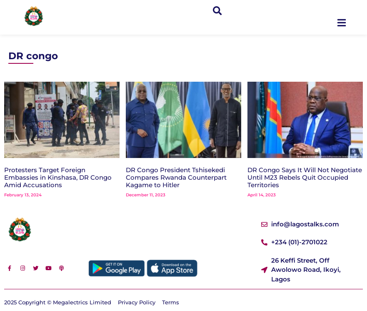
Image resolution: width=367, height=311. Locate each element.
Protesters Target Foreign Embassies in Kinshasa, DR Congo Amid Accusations (58, 177)
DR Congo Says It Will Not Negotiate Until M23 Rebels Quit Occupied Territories (304, 177)
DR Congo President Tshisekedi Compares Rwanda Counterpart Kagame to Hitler (176, 177)
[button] (217, 11)
